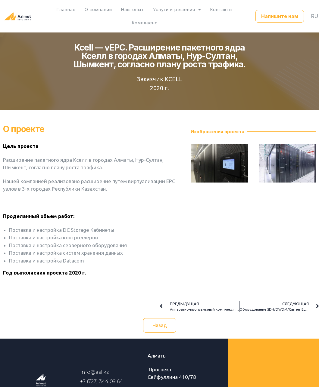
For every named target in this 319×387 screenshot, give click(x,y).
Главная (56, 12)
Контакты (200, 12)
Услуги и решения (158, 12)
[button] (279, 12)
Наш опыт (116, 12)
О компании (85, 12)
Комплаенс (229, 12)
